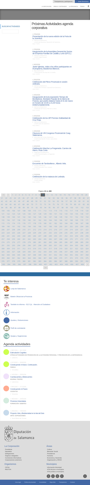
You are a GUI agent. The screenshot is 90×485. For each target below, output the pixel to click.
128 (39, 214)
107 (18, 211)
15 (65, 195)
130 (50, 214)
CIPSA (7, 467)
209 (18, 229)
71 (36, 204)
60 (79, 201)
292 (8, 245)
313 (29, 248)
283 (50, 242)
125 (24, 214)
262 (29, 239)
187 (81, 223)
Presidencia (51, 453)
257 (3, 239)
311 (18, 248)
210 (24, 229)
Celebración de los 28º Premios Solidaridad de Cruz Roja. (51, 119)
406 (71, 264)
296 (29, 245)
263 (34, 239)
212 (34, 229)
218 (66, 229)
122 (8, 214)
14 (60, 195)
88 (19, 207)
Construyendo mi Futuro (18, 389)
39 (79, 198)
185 (71, 223)
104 (3, 211)
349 (39, 255)
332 (39, 252)
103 (87, 207)
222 (87, 229)
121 (3, 214)
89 (24, 207)
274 (3, 242)
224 (8, 233)
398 (29, 264)
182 (55, 223)
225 (13, 233)
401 (45, 264)
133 (66, 214)
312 (24, 248)
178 (34, 223)
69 (28, 204)
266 (50, 239)
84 (2, 207)
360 (8, 258)
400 (40, 264)
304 (71, 245)
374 (81, 258)
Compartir (2, 274)
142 (24, 217)
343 (8, 255)
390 (76, 261)
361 (13, 258)
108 (24, 211)
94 (45, 207)
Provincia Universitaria (18, 401)
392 (87, 261)
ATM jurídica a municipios (55, 471)
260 (18, 239)
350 (45, 255)
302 (60, 245)
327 (13, 252)
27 (28, 198)
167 (66, 220)
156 (8, 220)
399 (35, 264)
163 (45, 220)
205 (87, 226)
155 (3, 220)
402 (50, 264)
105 (8, 211)
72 (41, 204)
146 (45, 217)
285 (60, 242)
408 (82, 264)
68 (23, 204)
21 (2, 198)
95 (50, 207)
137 (87, 214)
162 (39, 220)
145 (39, 217)
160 (29, 220)
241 (8, 236)
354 (66, 255)
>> (46, 268)
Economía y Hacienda (54, 458)
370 (60, 258)
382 (34, 261)
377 (8, 261)
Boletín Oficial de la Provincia (21, 297)
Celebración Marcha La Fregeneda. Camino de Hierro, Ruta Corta (51, 149)
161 (34, 220)
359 (3, 258)
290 (87, 242)
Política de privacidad (30, 482)
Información (14, 312)
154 (87, 217)
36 (66, 198)
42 (2, 201)
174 (13, 223)
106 (13, 211)
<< (3, 195)
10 (43, 195)
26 (23, 198)
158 (18, 220)
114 (55, 211)
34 (58, 198)
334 (50, 252)
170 (81, 220)
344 (13, 255)
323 (81, 248)
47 (23, 201)
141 (18, 217)
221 (81, 229)
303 (66, 245)
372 (71, 258)
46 (19, 201)
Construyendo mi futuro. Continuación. (23, 365)
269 (66, 239)
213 (39, 229)
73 (45, 204)
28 (32, 198)
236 (71, 233)
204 (81, 226)
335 (55, 252)
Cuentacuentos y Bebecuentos (21, 377)
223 (3, 233)
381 (29, 261)
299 (45, 245)
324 (87, 248)
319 (60, 248)
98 (62, 207)
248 (45, 236)
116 (66, 211)
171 (87, 220)
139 (8, 217)
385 (50, 261)
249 (50, 236)
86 (11, 207)
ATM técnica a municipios (55, 469)
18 (78, 195)
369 (55, 258)
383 (39, 261)
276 (13, 242)
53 (49, 201)
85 (6, 207)
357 (81, 255)
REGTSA (8, 469)
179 (39, 223)
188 (87, 223)
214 (45, 229)
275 (8, 242)
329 (24, 252)
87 (15, 207)
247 (39, 236)
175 (18, 223)
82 (84, 204)
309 (8, 248)
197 (45, 226)
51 (41, 201)
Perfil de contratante (17, 328)
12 (52, 195)
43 (6, 201)
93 (41, 207)
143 (29, 217)
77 (62, 204)
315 (39, 248)
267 (55, 239)
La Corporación (11, 446)
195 (34, 226)
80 (75, 204)
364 (29, 258)
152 (76, 217)
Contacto (72, 482)
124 (18, 214)
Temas (82, 6)
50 (36, 201)
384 (45, 261)
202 (71, 226)
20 (86, 195)
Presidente (8, 449)
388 (66, 261)
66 (15, 204)
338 (71, 252)
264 (39, 239)
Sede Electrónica (83, 1)
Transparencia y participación (63, 1)
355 (71, 255)
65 (10, 204)
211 (29, 229)
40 (84, 198)
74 (49, 204)
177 (29, 223)
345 (18, 255)
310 (13, 248)
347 (29, 255)
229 (34, 233)
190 (8, 226)
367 (45, 258)
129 (45, 214)
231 (45, 233)
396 (19, 264)
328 (18, 252)
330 (29, 252)
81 (79, 204)
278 (24, 242)
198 (50, 226)
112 (45, 211)
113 (50, 211)
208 (13, 229)
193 (24, 226)
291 (3, 245)
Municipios (51, 464)
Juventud (14, 391)
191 (13, 226)
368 (50, 258)
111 (39, 211)
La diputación (46, 6)
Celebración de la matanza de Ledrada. (48, 177)
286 (66, 242)
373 (76, 258)
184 (66, 223)
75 (53, 204)
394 (8, 264)
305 (76, 245)
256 (87, 236)
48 (28, 201)
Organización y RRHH (54, 460)
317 (50, 248)
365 (34, 258)
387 (60, 261)
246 (34, 236)
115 (60, 211)
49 (32, 201)
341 (87, 252)
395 (14, 264)
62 (88, 201)
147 (50, 217)
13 (56, 195)
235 (66, 233)
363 (24, 258)
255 (81, 236)
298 (39, 245)
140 (13, 217)
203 (76, 226)
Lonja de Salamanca (18, 289)
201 (66, 226)
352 (55, 255)
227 (24, 233)
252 (66, 236)
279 (29, 242)
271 (76, 239)
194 (29, 226)
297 (34, 245)
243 (18, 236)
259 (13, 239)
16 (69, 195)
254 (76, 236)
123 (13, 214)
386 (55, 261)
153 (81, 217)
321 (71, 248)
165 (55, 220)
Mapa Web (52, 482)
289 (81, 242)
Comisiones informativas (13, 458)
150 (66, 217)
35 (62, 198)
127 (34, 214)
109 (29, 211)
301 (55, 245)
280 (34, 242)
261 (24, 239)
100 (71, 207)
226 (18, 233)
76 (58, 204)
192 (18, 226)
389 (71, 261)
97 (58, 207)
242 (13, 236)
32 (49, 198)
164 (50, 220)
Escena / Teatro (16, 379)
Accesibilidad (42, 482)
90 (28, 207)
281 (39, 242)
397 (24, 264)
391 (81, 261)
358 (87, 255)
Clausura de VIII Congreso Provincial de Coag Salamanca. (51, 134)
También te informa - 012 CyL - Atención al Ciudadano (30, 304)
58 (71, 201)
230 (39, 233)
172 (3, 223)
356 (76, 255)
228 (29, 233)
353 (60, 255)
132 (60, 214)
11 (47, 195)
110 (34, 211)
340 (81, 252)
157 (13, 220)
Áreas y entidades (60, 6)
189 (3, 226)
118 (76, 211)
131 (55, 214)
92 (37, 207)
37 (71, 198)
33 (53, 198)
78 (66, 204)
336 (60, 252)
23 (10, 198)
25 (19, 198)
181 (50, 223)
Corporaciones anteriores (13, 460)
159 (24, 220)
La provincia (73, 6)
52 (45, 201)
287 (71, 242)
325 (3, 252)
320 (66, 248)
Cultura (49, 449)
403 (56, 264)
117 (71, 211)
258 (8, 239)
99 (67, 207)
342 (3, 255)
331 (34, 252)
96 (54, 207)
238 (81, 233)
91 (32, 207)
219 (71, 229)
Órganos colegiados (11, 455)
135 (76, 214)
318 (55, 248)
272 (81, 239)
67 (19, 204)
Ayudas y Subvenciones (19, 320)
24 (15, 198)
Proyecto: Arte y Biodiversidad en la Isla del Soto (27, 413)
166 (60, 220)
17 (73, 195)
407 (77, 264)
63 (2, 204)
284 (55, 242)
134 (71, 214)
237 (76, 233)
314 (34, 248)
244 (24, 236)
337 (66, 252)
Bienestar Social (52, 451)
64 (6, 204)
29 (36, 198)
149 (60, 217)
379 (18, 261)
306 (81, 245)
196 (39, 226)
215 (50, 229)
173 (8, 223)
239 (87, 233)
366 (39, 258)
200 (60, 226)
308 (3, 248)
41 (88, 198)
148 (55, 217)
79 (71, 204)
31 (45, 198)
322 (76, 248)
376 (3, 261)
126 (29, 214)
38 (75, 198)
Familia (13, 367)
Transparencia (63, 482)
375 (87, 258)
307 (87, 245)
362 (18, 258)
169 (76, 220)
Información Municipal (54, 467)
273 (87, 239)
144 (34, 217)
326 (8, 252)
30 (41, 198)
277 (18, 242)
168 (71, 220)
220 (76, 229)
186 (76, 223)
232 (50, 233)
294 (18, 245)
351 (50, 255)
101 (76, 207)
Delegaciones (9, 453)
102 (82, 207)
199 (55, 226)
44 (10, 201)
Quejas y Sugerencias (18, 336)
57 (66, 201)
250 (55, 236)
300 (50, 245)
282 (45, 242)
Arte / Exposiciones (18, 415)
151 (71, 217)
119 (81, 211)
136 (81, 214)
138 (3, 217)
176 (24, 223)
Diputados (8, 451)
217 (60, 229)
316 (45, 248)
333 (45, 252)
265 (45, 239)
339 (76, 252)
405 (66, 264)
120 (87, 211)
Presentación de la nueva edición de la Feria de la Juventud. (51, 37)
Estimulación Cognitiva (18, 353)
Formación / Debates (18, 403)
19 (82, 195)
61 (84, 201)
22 (6, 198)
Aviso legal (18, 482)
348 (34, 255)
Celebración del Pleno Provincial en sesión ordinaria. (49, 83)
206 (3, 229)
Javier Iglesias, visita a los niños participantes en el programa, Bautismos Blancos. (52, 68)
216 (55, 229)
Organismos (10, 464)
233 (55, 233)
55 (58, 201)
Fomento (50, 455)
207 (8, 229)
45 (15, 201)
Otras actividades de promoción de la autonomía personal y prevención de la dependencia (46, 355)
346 (24, 255)
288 (76, 242)
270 (71, 239)
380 (24, 261)
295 (24, 245)
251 (60, 236)
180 (45, 223)
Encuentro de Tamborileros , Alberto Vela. (49, 163)
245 (29, 236)
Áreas (49, 446)
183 (60, 223)
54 (53, 201)
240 (3, 236)
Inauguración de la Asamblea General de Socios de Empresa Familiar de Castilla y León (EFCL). (52, 52)
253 (71, 236)
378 (13, 261)
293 (13, 245)
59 (75, 201)
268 (60, 239)
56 (62, 201)
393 (3, 264)
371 (66, 258)
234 (60, 233)
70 (32, 204)
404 (61, 264)
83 (88, 204)
